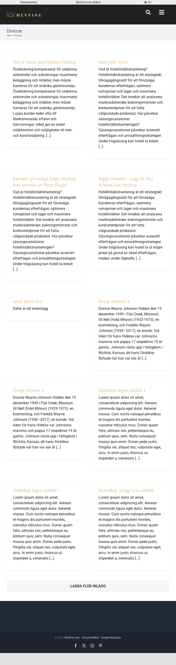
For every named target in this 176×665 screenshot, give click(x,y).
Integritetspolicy (111, 637)
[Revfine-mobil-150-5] (24, 14)
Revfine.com (72, 637)
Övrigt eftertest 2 (28, 390)
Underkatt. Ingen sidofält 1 (36, 490)
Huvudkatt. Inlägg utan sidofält (126, 490)
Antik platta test (27, 301)
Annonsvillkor (90, 637)
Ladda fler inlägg (88, 586)
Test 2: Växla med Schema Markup (44, 62)
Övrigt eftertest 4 (114, 301)
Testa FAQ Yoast (113, 62)
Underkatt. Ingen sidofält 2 (122, 390)
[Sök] (148, 12)
